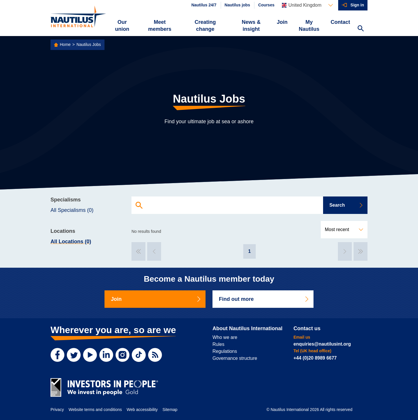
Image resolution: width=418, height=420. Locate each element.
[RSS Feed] (155, 355)
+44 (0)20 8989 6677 (315, 357)
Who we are (224, 337)
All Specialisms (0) (72, 210)
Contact (340, 22)
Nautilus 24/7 (203, 5)
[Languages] (307, 5)
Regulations (224, 351)
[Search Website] (360, 29)
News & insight (251, 25)
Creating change (205, 25)
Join (282, 22)
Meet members (159, 25)
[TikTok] (139, 355)
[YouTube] (90, 355)
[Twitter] (74, 355)
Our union (122, 25)
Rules (218, 344)
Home (65, 44)
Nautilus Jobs (89, 44)
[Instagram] (122, 355)
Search (346, 205)
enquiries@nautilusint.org (322, 344)
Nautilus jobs (237, 5)
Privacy (57, 409)
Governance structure (234, 358)
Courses (266, 5)
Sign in (357, 5)
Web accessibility (142, 409)
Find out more (264, 299)
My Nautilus (309, 25)
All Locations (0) (71, 241)
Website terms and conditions (95, 409)
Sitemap (170, 409)
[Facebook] (57, 355)
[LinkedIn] (106, 355)
